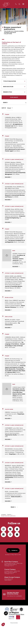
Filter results (14, 97)
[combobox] (14, 81)
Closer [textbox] (9, 108)
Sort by (4, 108)
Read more (7, 177)
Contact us (13, 551)
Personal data (14, 623)
